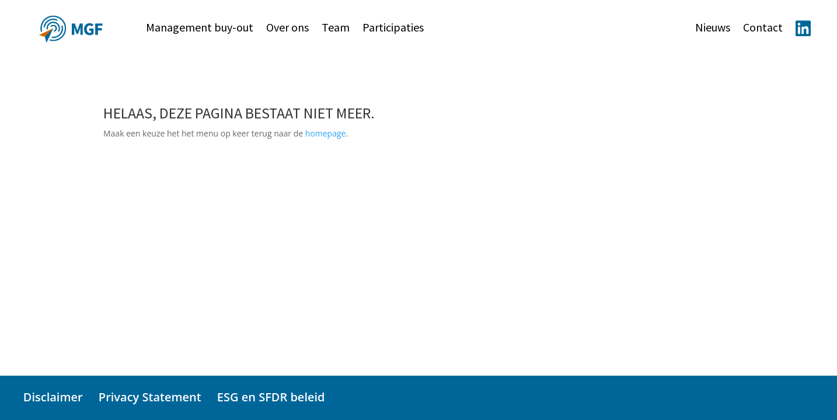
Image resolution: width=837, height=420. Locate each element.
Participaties (393, 28)
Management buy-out (199, 28)
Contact (763, 28)
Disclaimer (53, 397)
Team (336, 28)
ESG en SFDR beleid (271, 397)
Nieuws (712, 28)
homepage (325, 133)
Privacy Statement (150, 397)
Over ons (287, 28)
